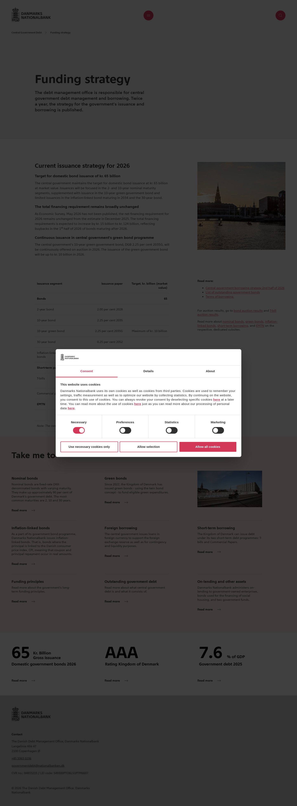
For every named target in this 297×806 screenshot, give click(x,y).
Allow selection (148, 447)
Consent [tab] (86, 371)
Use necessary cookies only (89, 447)
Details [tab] (148, 371)
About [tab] (210, 371)
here (216, 399)
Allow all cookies (207, 447)
